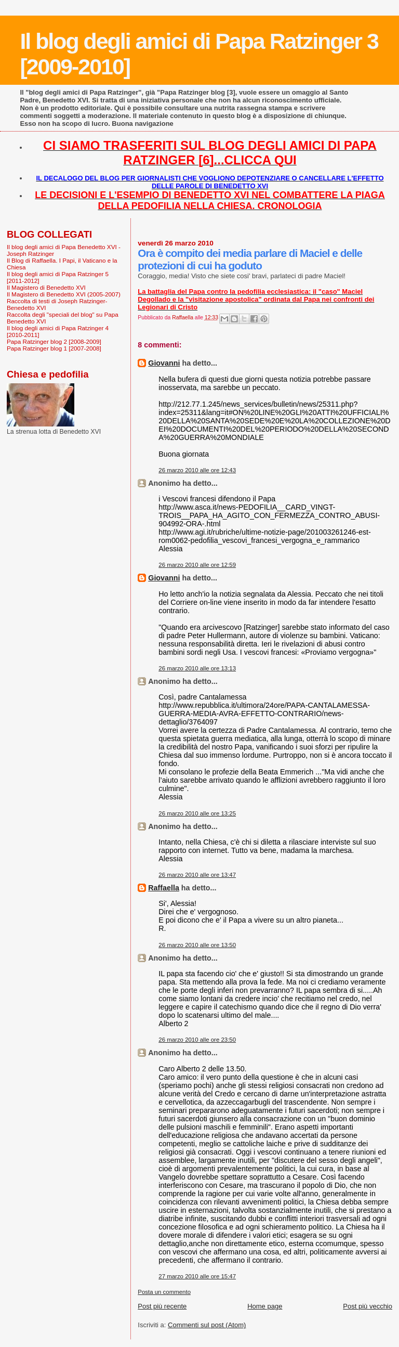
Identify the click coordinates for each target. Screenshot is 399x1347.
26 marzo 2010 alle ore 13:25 (197, 813)
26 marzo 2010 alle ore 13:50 (197, 945)
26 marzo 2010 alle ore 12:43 (197, 470)
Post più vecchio (367, 1306)
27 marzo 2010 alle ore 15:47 (197, 1276)
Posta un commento (164, 1292)
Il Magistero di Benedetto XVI (46, 287)
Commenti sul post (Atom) (207, 1325)
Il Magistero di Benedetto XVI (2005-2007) (64, 294)
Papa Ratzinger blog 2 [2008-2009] (54, 341)
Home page (264, 1306)
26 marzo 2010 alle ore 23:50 (197, 1040)
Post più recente (162, 1306)
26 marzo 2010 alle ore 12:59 (197, 565)
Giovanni (164, 363)
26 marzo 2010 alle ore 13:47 (197, 875)
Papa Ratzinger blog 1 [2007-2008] (54, 348)
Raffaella (163, 888)
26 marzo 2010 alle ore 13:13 (197, 668)
